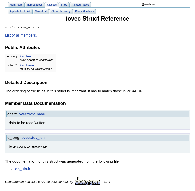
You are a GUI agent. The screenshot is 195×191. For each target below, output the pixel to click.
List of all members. (21, 36)
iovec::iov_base (31, 115)
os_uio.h (22, 169)
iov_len (25, 57)
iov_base (27, 66)
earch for (149, 4)
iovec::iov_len (32, 138)
